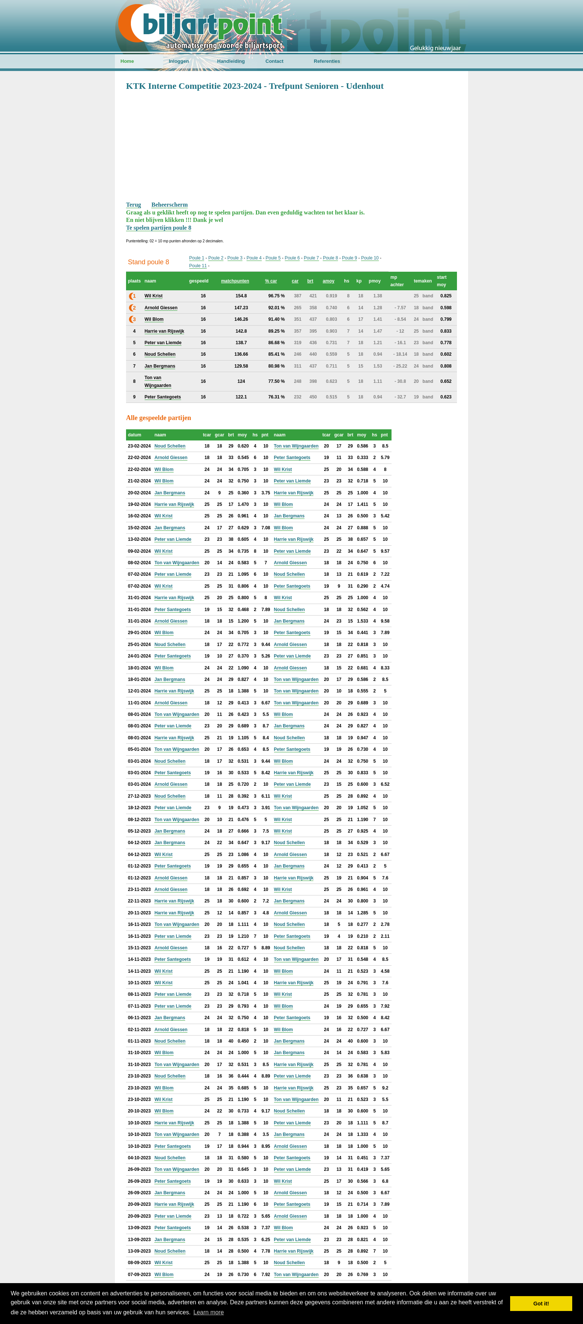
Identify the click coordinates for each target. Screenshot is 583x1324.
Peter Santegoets (292, 457)
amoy (328, 281)
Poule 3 (235, 258)
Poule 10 (370, 258)
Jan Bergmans (169, 492)
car (295, 281)
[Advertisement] (291, 145)
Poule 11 (198, 265)
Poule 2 (215, 258)
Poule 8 (330, 258)
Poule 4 (254, 258)
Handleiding (231, 61)
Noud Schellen (169, 446)
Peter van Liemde (292, 481)
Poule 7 (311, 258)
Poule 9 (349, 258)
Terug (133, 204)
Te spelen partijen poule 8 (158, 228)
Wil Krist (283, 469)
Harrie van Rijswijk (294, 492)
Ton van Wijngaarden (296, 446)
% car (271, 281)
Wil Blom (163, 469)
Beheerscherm (169, 204)
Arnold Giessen (170, 457)
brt (310, 281)
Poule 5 (273, 258)
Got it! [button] (541, 1304)
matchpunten (235, 281)
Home (127, 61)
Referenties (327, 61)
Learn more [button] (208, 1312)
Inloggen (179, 61)
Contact (274, 61)
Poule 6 (292, 258)
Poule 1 (196, 258)
